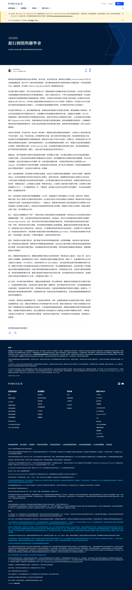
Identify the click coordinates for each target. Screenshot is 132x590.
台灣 (104, 3)
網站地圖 (109, 444)
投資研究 (40, 404)
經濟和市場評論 (42, 398)
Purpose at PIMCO (101, 414)
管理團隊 (98, 404)
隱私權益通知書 (13, 444)
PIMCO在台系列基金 (13, 427)
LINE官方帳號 (100, 436)
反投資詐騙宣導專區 (85, 444)
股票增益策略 (11, 414)
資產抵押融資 (11, 405)
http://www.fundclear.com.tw (74, 561)
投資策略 (40, 401)
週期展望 (40, 417)
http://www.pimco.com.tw (51, 561)
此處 (32, 20)
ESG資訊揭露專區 (98, 444)
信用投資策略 (11, 408)
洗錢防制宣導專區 (42, 444)
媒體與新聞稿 (99, 427)
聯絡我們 (98, 421)
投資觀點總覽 (41, 407)
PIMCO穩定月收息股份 (14, 424)
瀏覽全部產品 (11, 398)
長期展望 (40, 414)
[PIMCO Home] (15, 4)
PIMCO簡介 (99, 398)
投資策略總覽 (11, 417)
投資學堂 (69, 408)
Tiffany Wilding (16, 69)
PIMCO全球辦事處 (101, 424)
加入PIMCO (99, 433)
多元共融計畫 (99, 411)
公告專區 (69, 401)
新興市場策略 (11, 411)
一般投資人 (110, 3)
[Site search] (123, 9)
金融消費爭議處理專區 (70, 444)
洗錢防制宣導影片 (55, 444)
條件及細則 (23, 444)
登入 (119, 3)
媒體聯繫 (98, 430)
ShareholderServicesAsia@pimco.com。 (62, 16)
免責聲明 (32, 444)
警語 (11, 348)
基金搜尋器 (70, 398)
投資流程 (98, 401)
